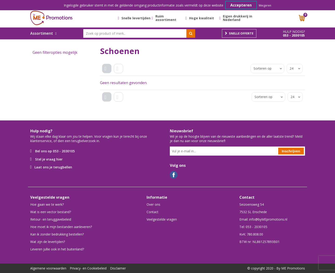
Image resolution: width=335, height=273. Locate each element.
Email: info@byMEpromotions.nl (263, 219)
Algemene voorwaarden (48, 268)
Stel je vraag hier (49, 159)
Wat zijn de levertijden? (47, 241)
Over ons (153, 204)
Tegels (107, 72)
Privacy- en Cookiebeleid (88, 268)
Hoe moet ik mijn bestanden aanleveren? (61, 227)
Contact (152, 212)
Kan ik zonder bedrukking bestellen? (57, 234)
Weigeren (265, 5)
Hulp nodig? (294, 32)
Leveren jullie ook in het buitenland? (57, 249)
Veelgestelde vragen (162, 219)
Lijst (119, 72)
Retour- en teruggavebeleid (50, 219)
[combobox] (139, 33)
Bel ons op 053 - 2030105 (55, 151)
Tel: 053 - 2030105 (253, 227)
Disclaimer (118, 268)
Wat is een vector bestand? (50, 212)
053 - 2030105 (294, 35)
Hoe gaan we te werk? (47, 204)
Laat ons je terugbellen (53, 167)
